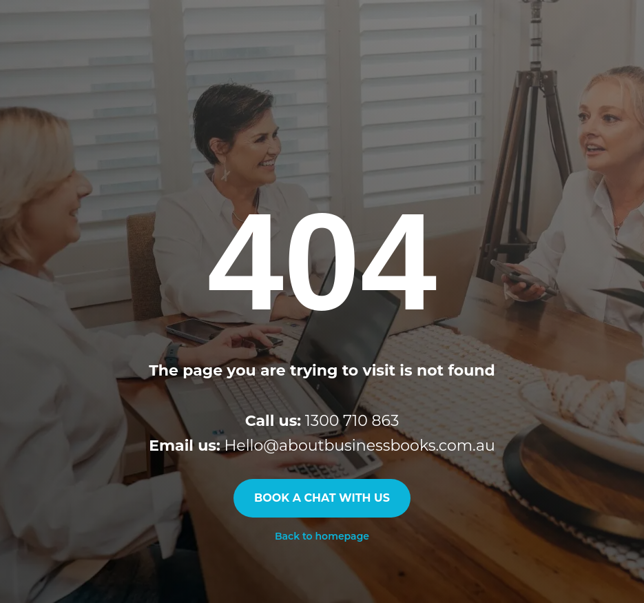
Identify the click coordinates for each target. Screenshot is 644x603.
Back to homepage (322, 536)
